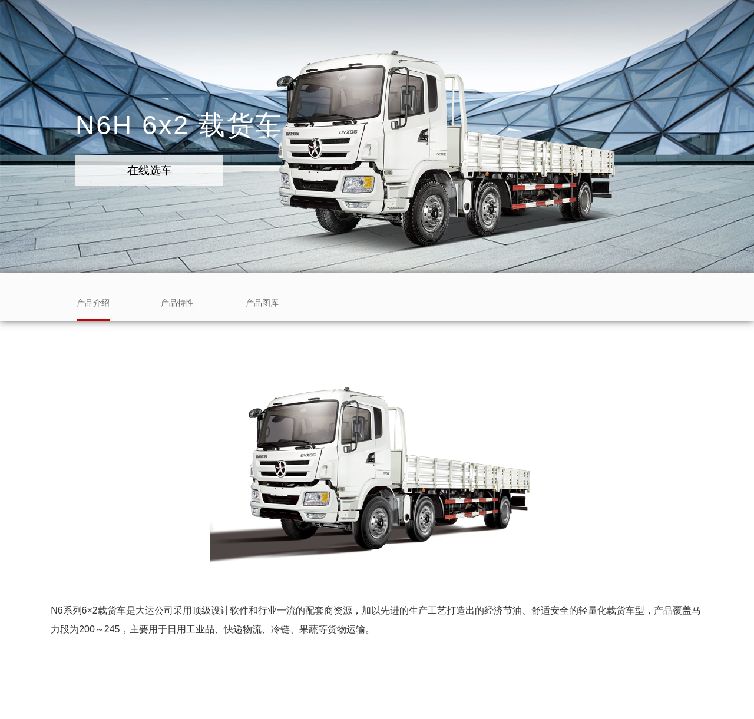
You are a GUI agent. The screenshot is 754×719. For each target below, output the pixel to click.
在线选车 (149, 170)
